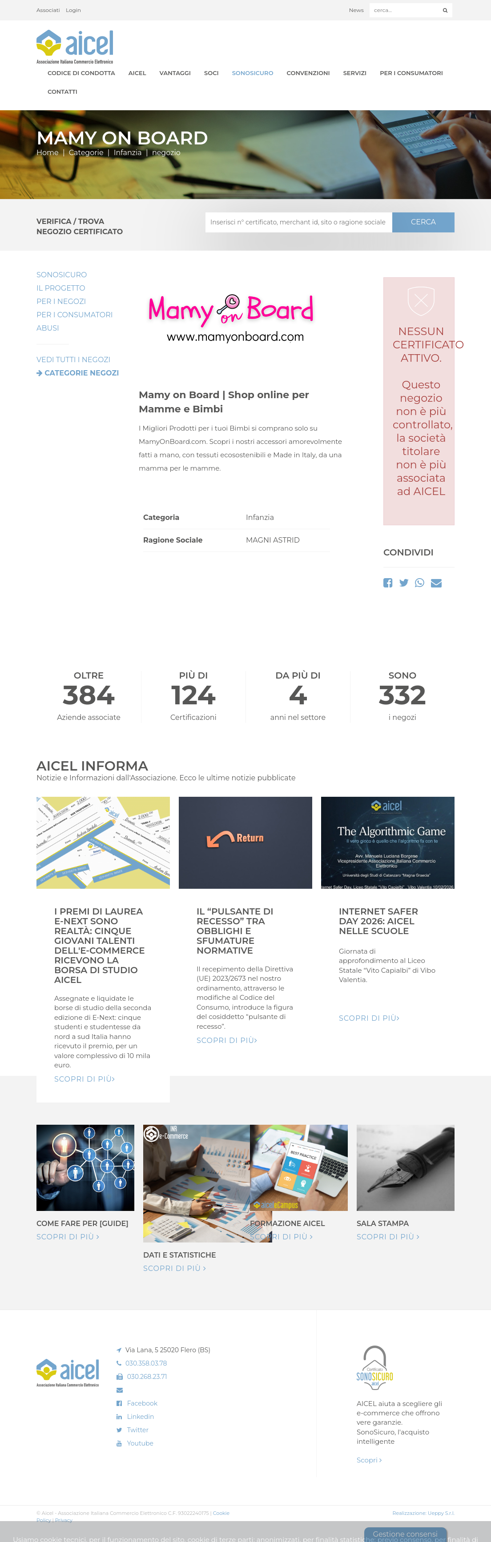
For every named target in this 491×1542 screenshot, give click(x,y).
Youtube (140, 1443)
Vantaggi (175, 72)
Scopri (369, 1460)
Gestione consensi (405, 1534)
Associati (48, 10)
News (356, 10)
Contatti (62, 91)
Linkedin (140, 1417)
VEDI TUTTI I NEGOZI (73, 360)
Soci (211, 72)
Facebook (142, 1403)
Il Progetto (60, 288)
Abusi (47, 328)
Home (47, 152)
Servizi (355, 72)
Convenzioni (308, 72)
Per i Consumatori (411, 72)
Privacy (63, 1520)
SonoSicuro (253, 72)
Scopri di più (68, 1237)
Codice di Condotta (81, 72)
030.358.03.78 (146, 1363)
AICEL (137, 72)
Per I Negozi (61, 301)
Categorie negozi (81, 373)
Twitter (138, 1430)
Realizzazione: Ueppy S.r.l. (423, 1513)
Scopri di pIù (84, 1079)
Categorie (86, 152)
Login (73, 10)
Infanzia (128, 152)
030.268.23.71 (147, 1377)
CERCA (423, 222)
